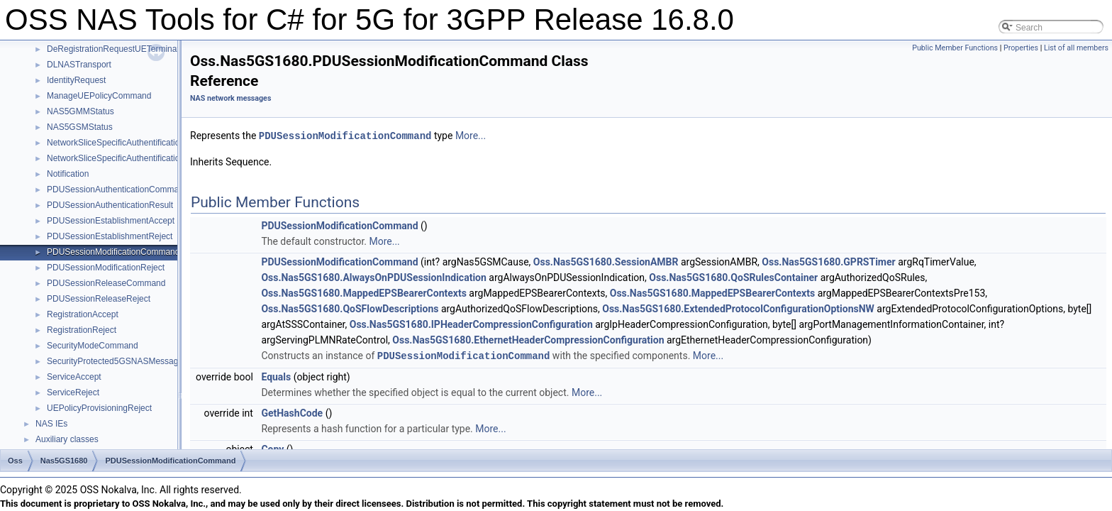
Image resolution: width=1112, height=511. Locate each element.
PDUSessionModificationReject (106, 268)
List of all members (1076, 48)
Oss (15, 460)
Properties (1020, 48)
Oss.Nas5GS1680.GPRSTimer (828, 261)
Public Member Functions (955, 48)
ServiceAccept (74, 377)
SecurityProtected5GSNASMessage (115, 361)
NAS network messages (230, 98)
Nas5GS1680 (64, 460)
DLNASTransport (79, 65)
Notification (68, 174)
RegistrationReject (81, 330)
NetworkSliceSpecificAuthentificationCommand (135, 143)
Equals (276, 375)
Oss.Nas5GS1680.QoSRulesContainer (733, 276)
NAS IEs (51, 424)
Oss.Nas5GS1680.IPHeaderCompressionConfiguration (471, 323)
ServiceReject (73, 392)
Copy (272, 448)
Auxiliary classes (67, 439)
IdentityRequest (76, 80)
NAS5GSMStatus (80, 127)
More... (470, 135)
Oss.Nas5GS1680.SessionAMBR (606, 261)
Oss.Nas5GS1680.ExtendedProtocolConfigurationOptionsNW (738, 308)
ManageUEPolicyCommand (99, 96)
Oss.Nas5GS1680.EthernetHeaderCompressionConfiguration (528, 339)
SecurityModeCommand (92, 346)
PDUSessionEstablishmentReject (109, 236)
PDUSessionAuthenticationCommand (117, 189)
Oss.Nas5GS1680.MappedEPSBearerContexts (363, 292)
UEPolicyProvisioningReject (99, 408)
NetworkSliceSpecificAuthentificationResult (127, 158)
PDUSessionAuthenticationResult (110, 205)
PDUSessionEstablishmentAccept (110, 221)
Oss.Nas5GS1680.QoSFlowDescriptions (349, 308)
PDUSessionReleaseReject (98, 299)
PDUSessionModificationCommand (113, 252)
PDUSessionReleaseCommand (106, 283)
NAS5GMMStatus (80, 111)
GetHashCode (292, 411)
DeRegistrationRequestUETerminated (118, 49)
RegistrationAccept (82, 314)
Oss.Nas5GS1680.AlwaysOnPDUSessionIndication (373, 276)
